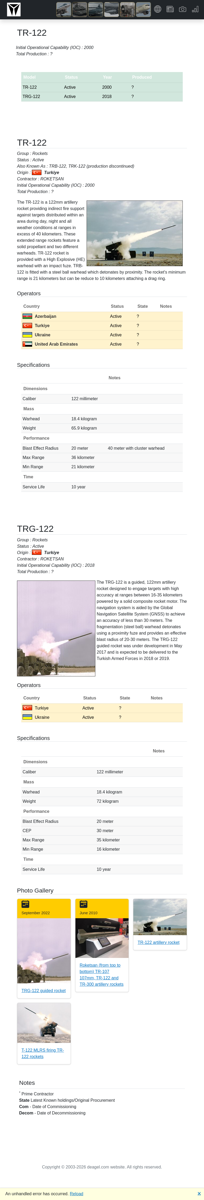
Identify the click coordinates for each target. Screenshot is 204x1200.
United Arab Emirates (50, 344)
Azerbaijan (39, 316)
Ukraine (36, 335)
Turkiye (36, 325)
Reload (76, 1194)
